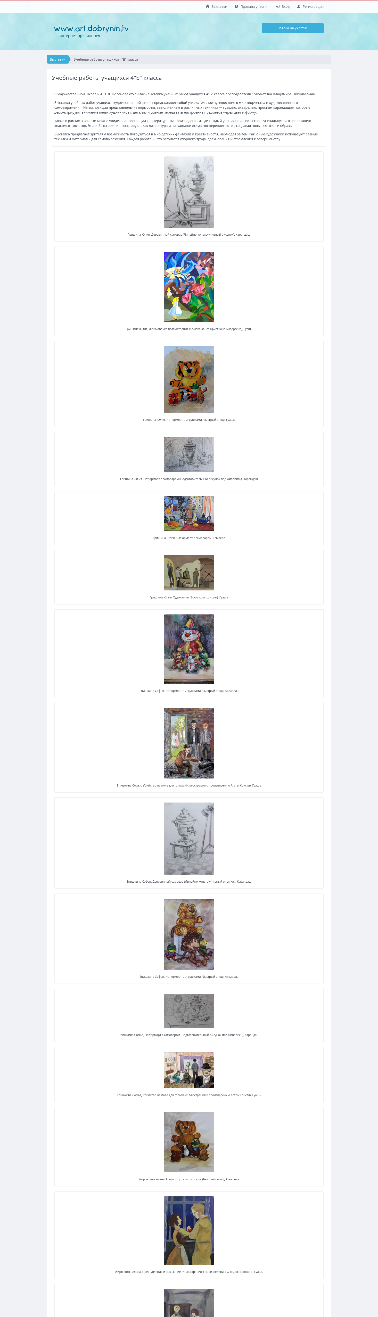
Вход (283, 6)
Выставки (216, 6)
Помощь (173, 1293)
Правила (173, 1286)
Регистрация (310, 6)
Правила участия (252, 6)
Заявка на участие (293, 28)
